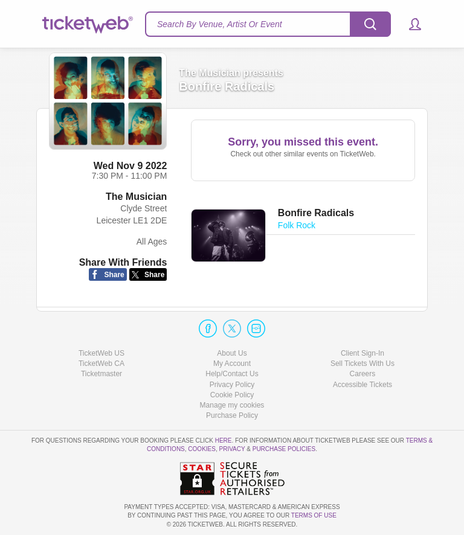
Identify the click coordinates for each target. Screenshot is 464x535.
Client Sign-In (362, 353)
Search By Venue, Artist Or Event (219, 24)
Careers (363, 374)
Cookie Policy (232, 395)
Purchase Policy (232, 415)
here (223, 440)
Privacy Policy (232, 384)
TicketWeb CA (101, 363)
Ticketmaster (101, 374)
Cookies (202, 449)
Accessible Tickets (362, 384)
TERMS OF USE (314, 515)
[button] (409, 24)
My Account (232, 363)
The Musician (136, 196)
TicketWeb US (101, 353)
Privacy (232, 449)
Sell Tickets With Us (362, 363)
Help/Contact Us (231, 374)
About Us (231, 353)
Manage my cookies (232, 405)
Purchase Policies (284, 449)
